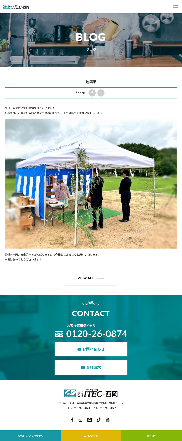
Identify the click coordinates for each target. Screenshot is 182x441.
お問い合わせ (93, 349)
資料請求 (93, 367)
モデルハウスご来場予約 (30, 435)
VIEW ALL (85, 278)
